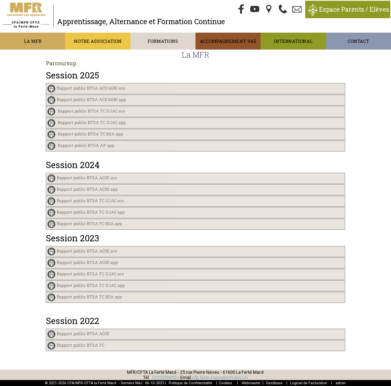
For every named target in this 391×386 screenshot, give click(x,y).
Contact (358, 41)
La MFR (32, 41)
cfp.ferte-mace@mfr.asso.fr (220, 377)
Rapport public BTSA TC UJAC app (91, 122)
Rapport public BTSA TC (80, 345)
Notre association (98, 41)
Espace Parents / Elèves (354, 9)
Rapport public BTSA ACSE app (87, 189)
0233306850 (164, 377)
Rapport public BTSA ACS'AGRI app (91, 99)
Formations (163, 41)
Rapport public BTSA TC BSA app (90, 134)
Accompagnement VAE (228, 41)
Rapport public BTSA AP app (85, 145)
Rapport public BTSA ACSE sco (87, 178)
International (293, 41)
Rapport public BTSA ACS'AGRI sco (91, 88)
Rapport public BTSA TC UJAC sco (91, 111)
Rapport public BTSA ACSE (83, 333)
